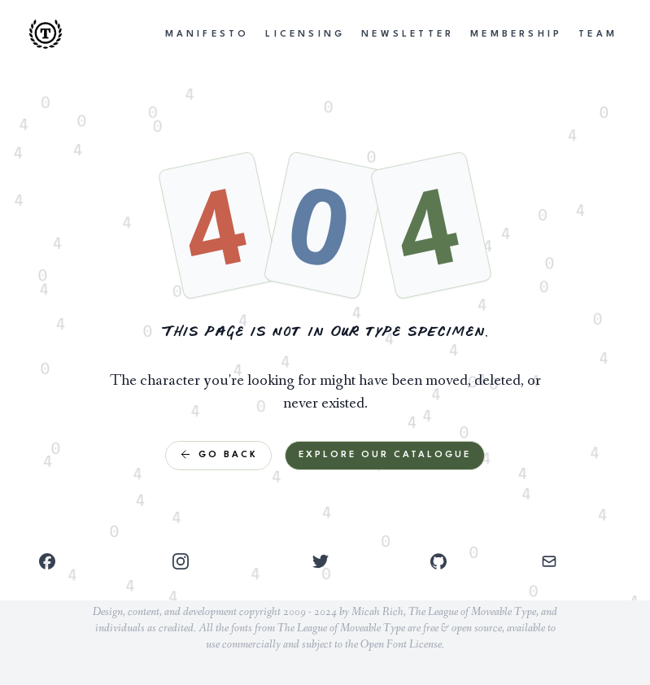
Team (597, 34)
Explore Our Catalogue (385, 455)
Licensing (305, 34)
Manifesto (207, 34)
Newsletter (407, 34)
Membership (516, 34)
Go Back (218, 454)
